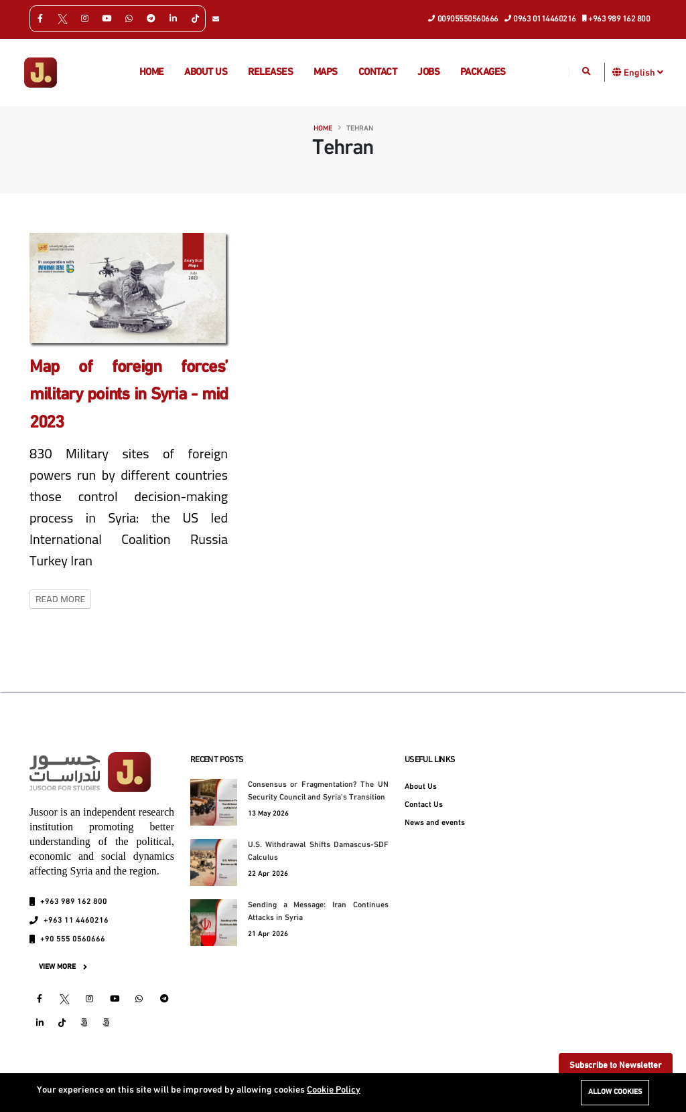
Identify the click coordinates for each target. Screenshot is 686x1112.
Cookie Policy (333, 1090)
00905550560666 (463, 18)
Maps (326, 73)
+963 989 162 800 (616, 18)
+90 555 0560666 (72, 939)
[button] (617, 72)
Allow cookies (615, 1092)
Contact (377, 73)
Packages (483, 73)
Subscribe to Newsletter (615, 1065)
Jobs (428, 73)
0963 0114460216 (540, 18)
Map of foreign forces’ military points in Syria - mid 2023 (128, 395)
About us (205, 73)
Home (151, 73)
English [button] (643, 72)
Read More (60, 599)
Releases (270, 73)
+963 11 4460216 (76, 921)
